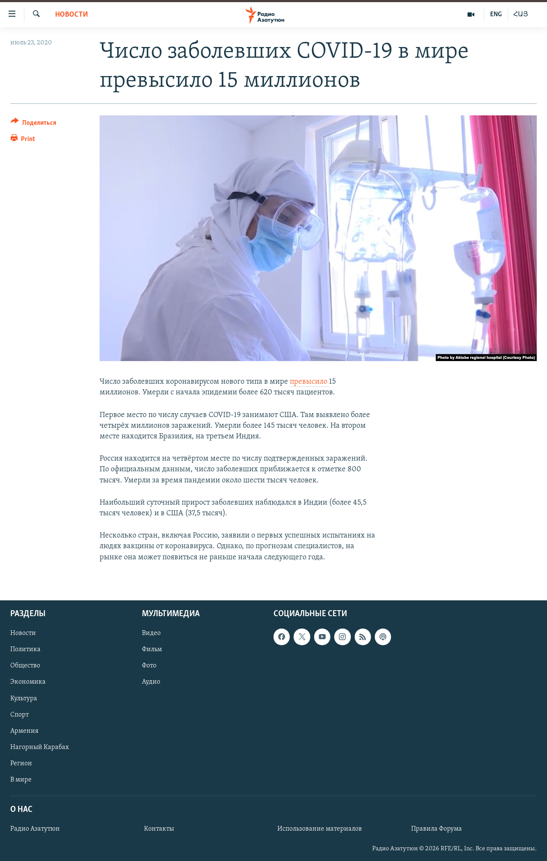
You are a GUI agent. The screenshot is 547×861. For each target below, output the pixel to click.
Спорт (19, 714)
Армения (24, 730)
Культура (23, 698)
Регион (21, 763)
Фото (149, 665)
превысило (309, 382)
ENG (496, 14)
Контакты (159, 829)
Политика (25, 649)
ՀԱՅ (520, 14)
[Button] (33, 124)
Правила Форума (436, 829)
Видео (151, 633)
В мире (21, 779)
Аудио (151, 682)
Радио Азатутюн (35, 829)
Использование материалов (319, 829)
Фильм (152, 649)
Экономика (28, 682)
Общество (25, 665)
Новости (71, 15)
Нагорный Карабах (39, 746)
